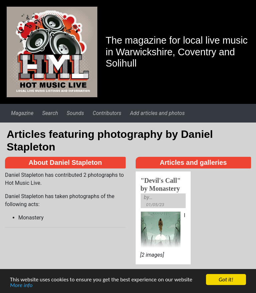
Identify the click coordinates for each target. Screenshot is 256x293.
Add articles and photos (157, 113)
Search (50, 113)
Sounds (75, 113)
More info (21, 286)
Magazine (22, 113)
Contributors (107, 113)
